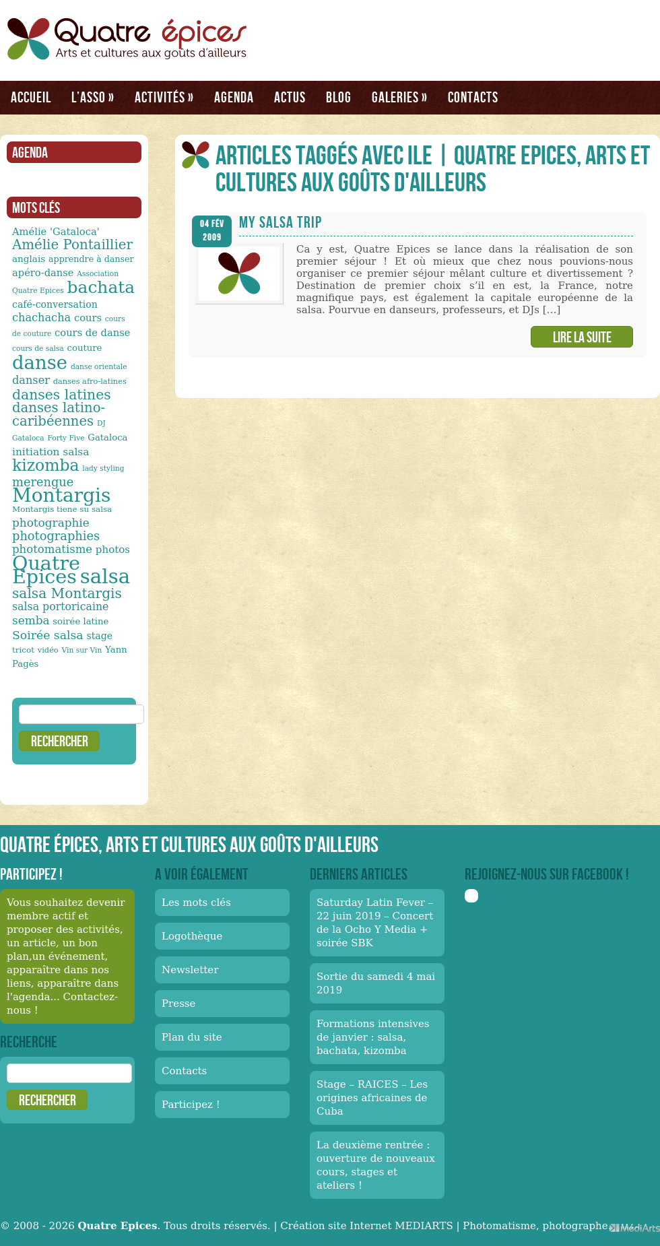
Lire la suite (582, 337)
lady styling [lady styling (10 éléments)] (103, 468)
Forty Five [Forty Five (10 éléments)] (65, 438)
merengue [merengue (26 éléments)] (42, 482)
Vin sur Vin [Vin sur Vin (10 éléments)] (82, 650)
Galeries (400, 97)
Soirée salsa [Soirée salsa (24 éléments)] (48, 635)
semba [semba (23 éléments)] (31, 620)
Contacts (473, 97)
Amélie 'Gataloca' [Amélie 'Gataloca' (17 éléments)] (56, 231)
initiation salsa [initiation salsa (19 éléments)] (50, 452)
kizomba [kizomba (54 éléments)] (45, 465)
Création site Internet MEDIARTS (366, 1226)
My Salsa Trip (280, 222)
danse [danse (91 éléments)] (39, 362)
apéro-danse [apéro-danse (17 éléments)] (43, 272)
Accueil (31, 97)
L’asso (92, 97)
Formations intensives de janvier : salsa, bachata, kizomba (373, 1037)
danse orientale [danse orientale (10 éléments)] (99, 366)
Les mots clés (196, 902)
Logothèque (192, 936)
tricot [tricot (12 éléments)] (23, 650)
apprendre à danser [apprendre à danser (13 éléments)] (91, 259)
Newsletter (190, 970)
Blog (339, 97)
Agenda (234, 97)
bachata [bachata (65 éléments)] (101, 287)
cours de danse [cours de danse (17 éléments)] (92, 332)
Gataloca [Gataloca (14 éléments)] (107, 437)
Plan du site (192, 1037)
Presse (178, 1003)
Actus (290, 97)
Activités (164, 97)
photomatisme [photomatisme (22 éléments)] (52, 549)
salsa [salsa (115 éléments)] (105, 576)
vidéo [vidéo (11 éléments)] (48, 650)
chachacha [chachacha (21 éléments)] (41, 317)
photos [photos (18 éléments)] (113, 550)
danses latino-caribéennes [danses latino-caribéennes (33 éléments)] (58, 414)
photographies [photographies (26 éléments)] (56, 536)
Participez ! (191, 1105)
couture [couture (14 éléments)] (84, 348)
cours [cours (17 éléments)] (88, 317)
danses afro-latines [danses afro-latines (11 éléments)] (90, 381)
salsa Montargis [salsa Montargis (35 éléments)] (67, 593)
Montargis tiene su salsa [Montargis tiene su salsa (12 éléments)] (62, 509)
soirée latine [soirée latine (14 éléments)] (80, 621)
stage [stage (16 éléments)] (99, 635)
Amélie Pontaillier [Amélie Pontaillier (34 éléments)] (72, 245)
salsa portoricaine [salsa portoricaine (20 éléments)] (60, 606)
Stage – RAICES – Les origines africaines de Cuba (372, 1097)
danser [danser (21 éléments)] (31, 380)
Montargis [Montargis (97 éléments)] (61, 495)
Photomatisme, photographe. (537, 1226)
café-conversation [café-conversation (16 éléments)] (55, 304)
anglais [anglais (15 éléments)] (28, 258)
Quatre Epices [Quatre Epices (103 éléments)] (46, 570)
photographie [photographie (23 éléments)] (51, 522)
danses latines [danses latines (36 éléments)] (61, 395)
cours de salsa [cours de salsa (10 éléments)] (38, 348)
